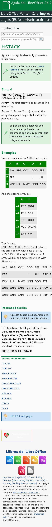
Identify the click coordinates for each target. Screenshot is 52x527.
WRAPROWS (9, 378)
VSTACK (6, 393)
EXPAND (6, 398)
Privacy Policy (35, 477)
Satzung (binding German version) (20, 483)
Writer (25, 13)
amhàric (29, 19)
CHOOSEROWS (11, 383)
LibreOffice (9, 13)
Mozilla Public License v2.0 (26, 492)
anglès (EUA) (11, 19)
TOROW (6, 368)
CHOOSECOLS (10, 388)
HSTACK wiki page (21, 416)
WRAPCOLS (8, 373)
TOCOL (5, 363)
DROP (5, 403)
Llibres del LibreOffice (26, 451)
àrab (39, 19)
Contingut (8, 28)
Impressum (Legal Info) (14, 477)
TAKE (4, 408)
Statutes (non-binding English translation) (24, 480)
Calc (35, 13)
